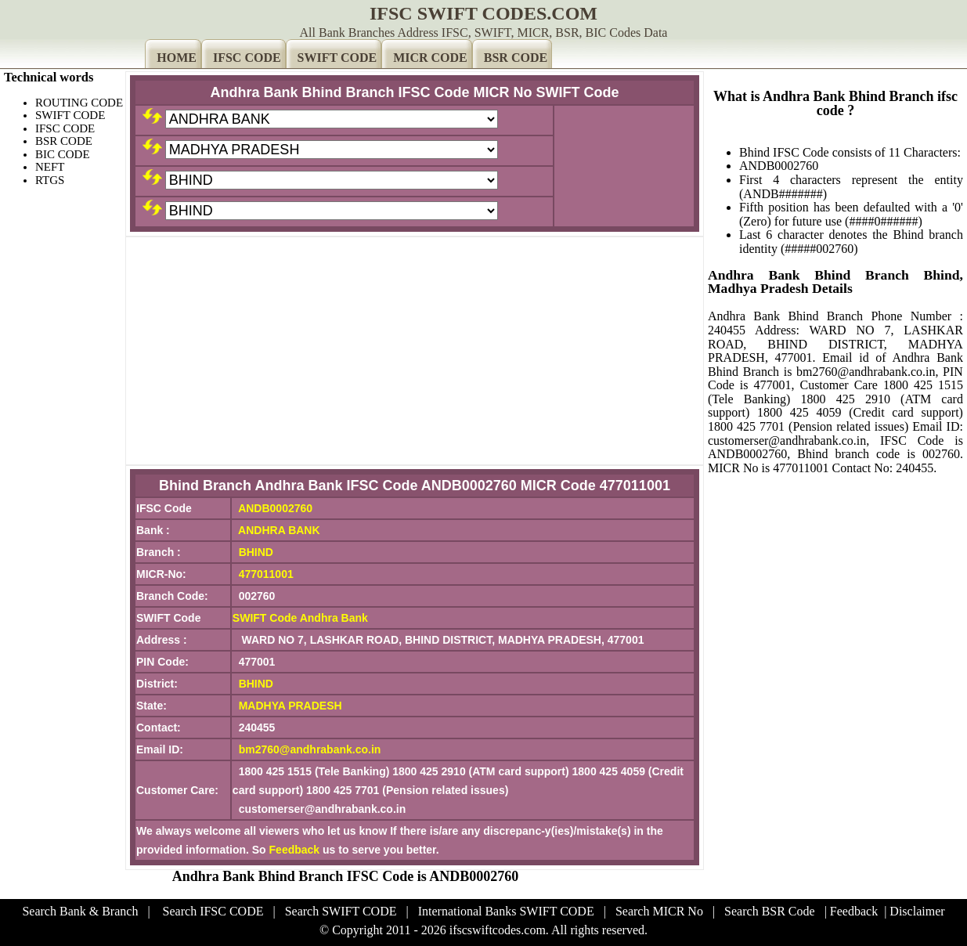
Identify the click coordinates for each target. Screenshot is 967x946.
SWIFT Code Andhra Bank (300, 618)
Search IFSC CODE (213, 911)
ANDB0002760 (275, 508)
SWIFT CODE (337, 57)
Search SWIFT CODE (341, 911)
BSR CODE (515, 57)
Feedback (294, 849)
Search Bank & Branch (80, 911)
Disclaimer (916, 911)
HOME (177, 57)
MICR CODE (430, 57)
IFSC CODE (247, 57)
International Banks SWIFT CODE (506, 911)
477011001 (266, 574)
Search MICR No (659, 911)
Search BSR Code (769, 911)
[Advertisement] (414, 350)
